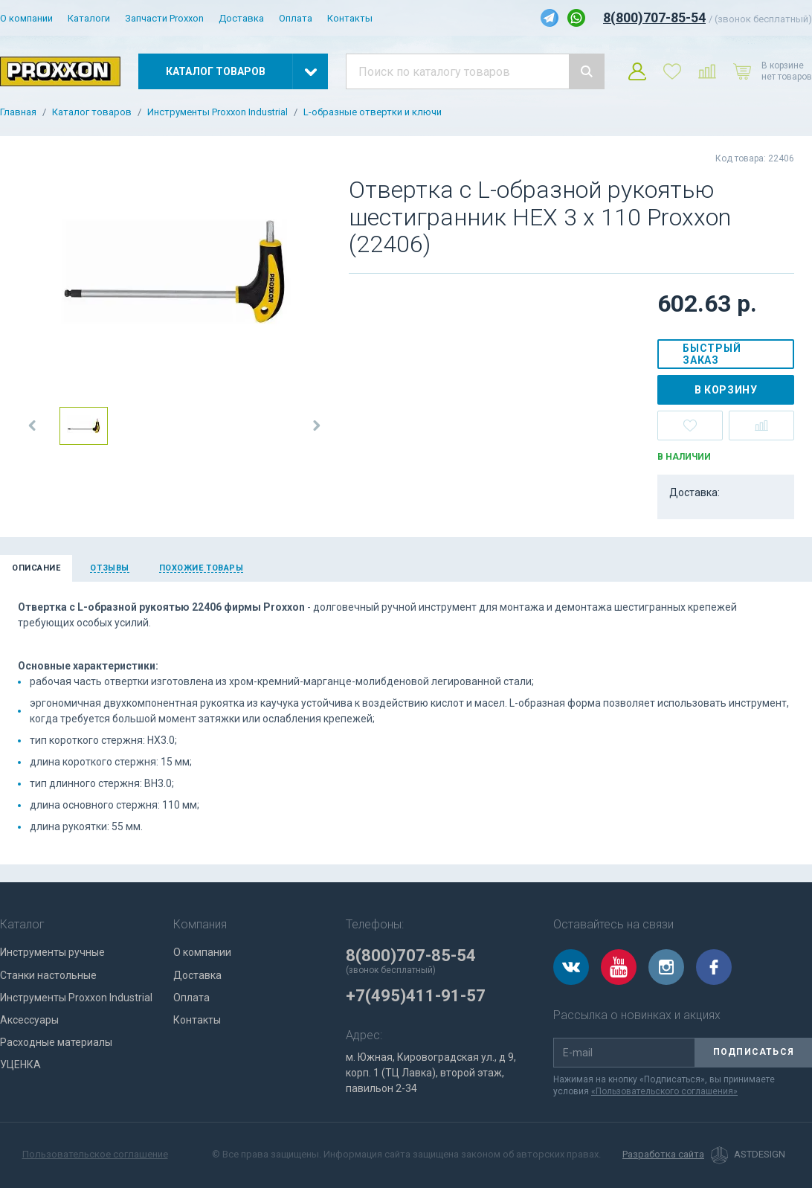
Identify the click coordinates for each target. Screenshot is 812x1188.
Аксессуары (29, 1020)
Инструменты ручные (52, 952)
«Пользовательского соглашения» (664, 1091)
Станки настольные (48, 975)
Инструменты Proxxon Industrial (217, 112)
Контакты (350, 18)
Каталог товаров (92, 112)
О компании (26, 18)
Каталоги (89, 18)
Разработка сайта (663, 1154)
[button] (33, 425)
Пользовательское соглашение (95, 1154)
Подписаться (753, 1052)
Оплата (295, 18)
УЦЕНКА (20, 1064)
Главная (18, 112)
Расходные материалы (56, 1042)
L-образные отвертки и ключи (372, 112)
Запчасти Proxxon (164, 18)
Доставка (241, 18)
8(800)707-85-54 (654, 17)
